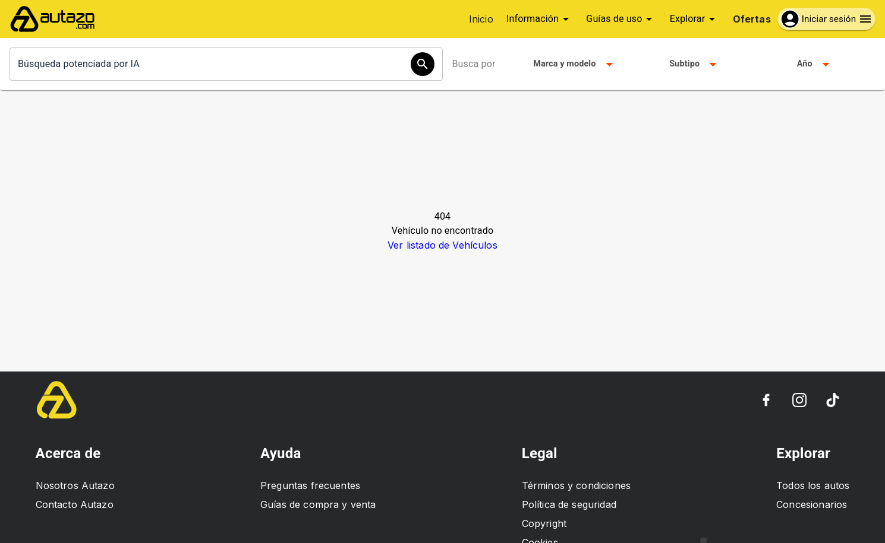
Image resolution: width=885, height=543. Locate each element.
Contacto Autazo (75, 504)
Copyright (544, 523)
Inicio (481, 19)
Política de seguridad (569, 504)
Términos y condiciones (576, 485)
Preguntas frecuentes (310, 485)
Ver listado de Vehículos (442, 245)
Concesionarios (811, 504)
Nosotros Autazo (75, 485)
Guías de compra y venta (318, 504)
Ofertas (752, 19)
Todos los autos (812, 485)
